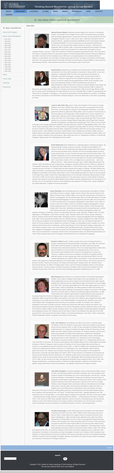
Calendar (33, 11)
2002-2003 (8, 60)
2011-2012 (8, 39)
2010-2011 (8, 41)
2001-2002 (8, 62)
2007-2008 (8, 47)
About (8, 11)
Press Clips (7, 79)
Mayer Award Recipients (12, 36)
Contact (99, 11)
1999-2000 (8, 67)
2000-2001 (8, 64)
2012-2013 (8, 49)
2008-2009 (8, 45)
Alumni (46, 11)
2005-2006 (8, 54)
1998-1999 (8, 69)
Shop (88, 11)
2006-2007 (8, 52)
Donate (9, 15)
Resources (77, 11)
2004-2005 (8, 56)
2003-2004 (8, 58)
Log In (109, 448)
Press (64, 11)
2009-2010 (8, 43)
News (55, 11)
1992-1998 (8, 71)
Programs (20, 11)
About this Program (10, 32)
